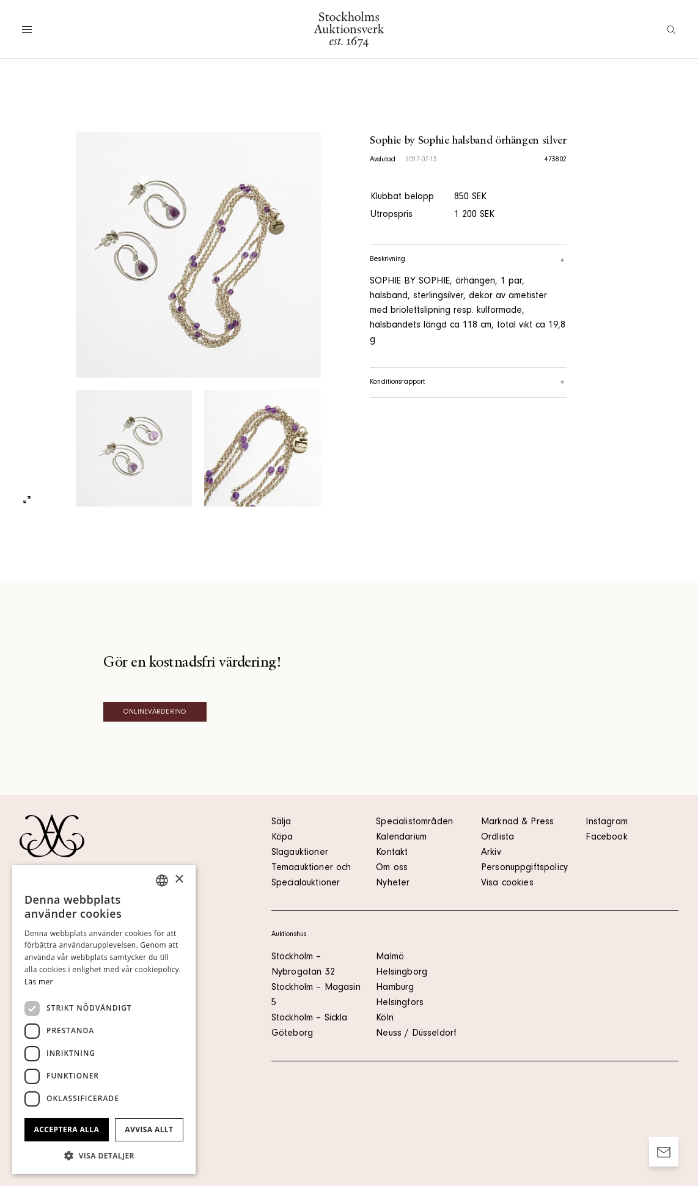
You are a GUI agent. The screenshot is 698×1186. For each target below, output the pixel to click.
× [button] (178, 879)
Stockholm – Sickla (309, 1018)
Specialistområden (414, 822)
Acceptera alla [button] (67, 1129)
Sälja (281, 822)
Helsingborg (401, 973)
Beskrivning (468, 259)
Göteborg (292, 1034)
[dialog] (104, 1019)
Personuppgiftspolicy (524, 868)
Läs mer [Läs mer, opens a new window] (38, 981)
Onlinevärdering (154, 712)
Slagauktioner (299, 853)
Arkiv (491, 853)
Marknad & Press (517, 822)
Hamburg (395, 988)
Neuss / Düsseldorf (416, 1034)
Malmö (390, 957)
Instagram (606, 822)
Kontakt (392, 853)
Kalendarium (401, 838)
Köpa (282, 838)
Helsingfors (400, 1003)
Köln (385, 1018)
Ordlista (497, 838)
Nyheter (393, 883)
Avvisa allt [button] (149, 1129)
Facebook (606, 838)
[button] (103, 1155)
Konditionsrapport (468, 382)
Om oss (392, 868)
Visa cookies (507, 883)
